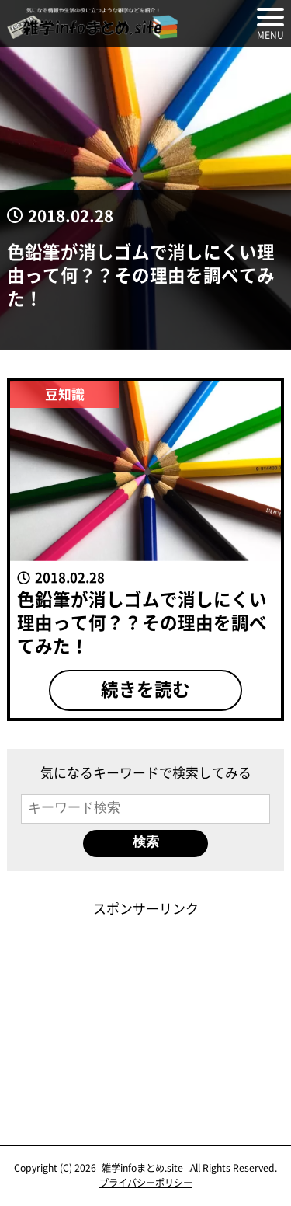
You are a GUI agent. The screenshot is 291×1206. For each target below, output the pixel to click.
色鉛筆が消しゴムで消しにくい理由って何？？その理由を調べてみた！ (141, 274)
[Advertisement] (145, 1015)
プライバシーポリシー (145, 1183)
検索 (146, 842)
